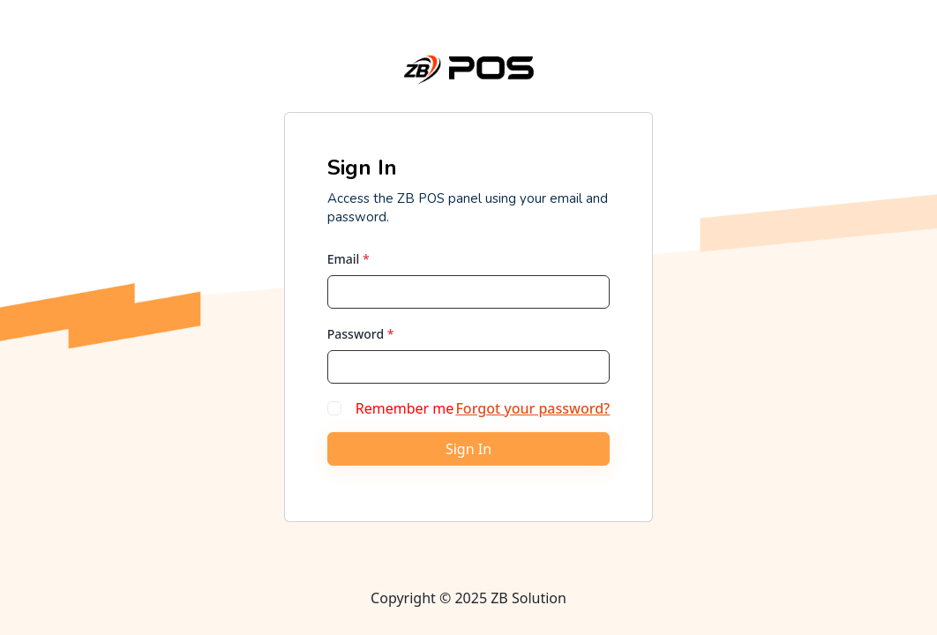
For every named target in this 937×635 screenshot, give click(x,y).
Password (360, 333)
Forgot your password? (532, 408)
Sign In (468, 449)
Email (348, 258)
